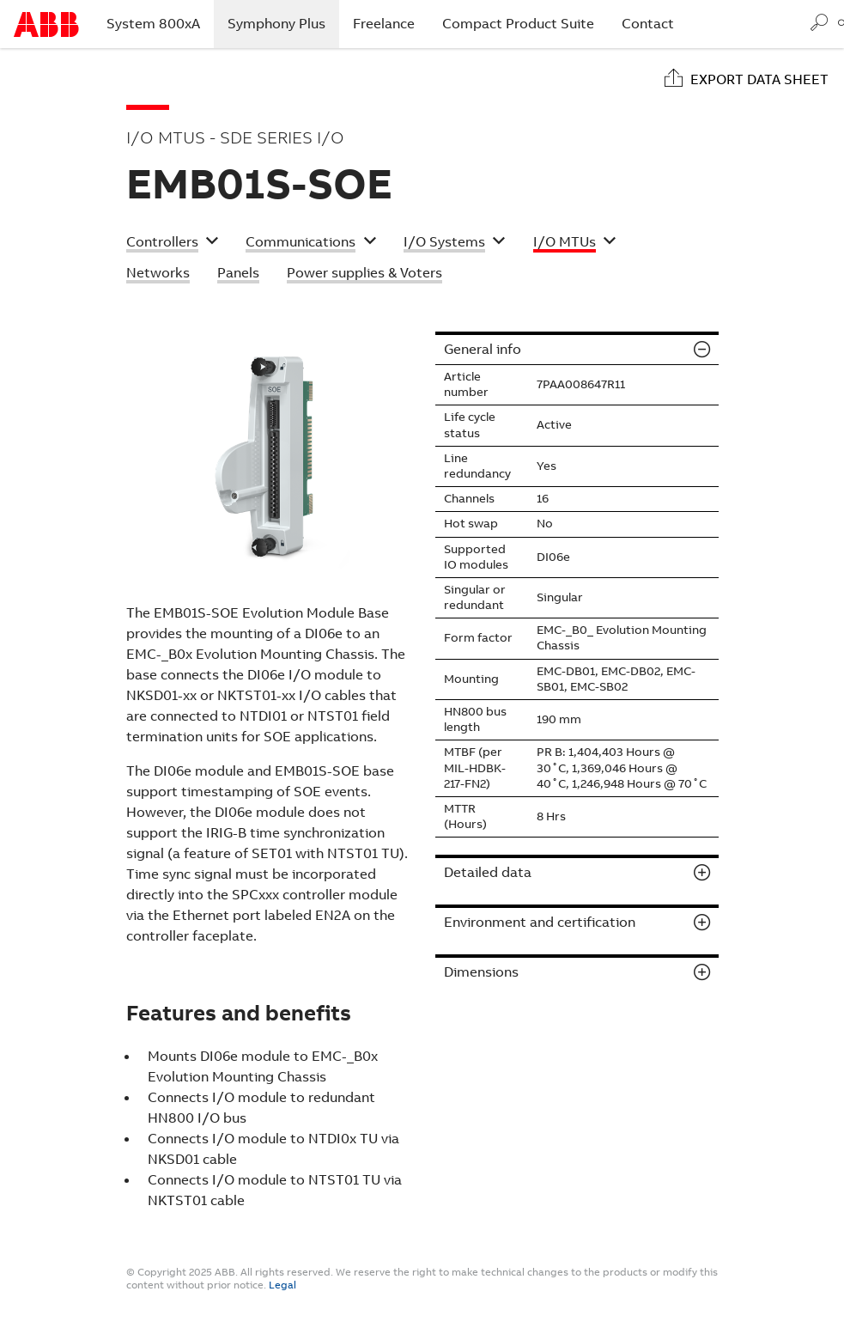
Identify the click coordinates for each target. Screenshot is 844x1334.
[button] (172, 243)
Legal (282, 1285)
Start (46, 24)
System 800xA (153, 24)
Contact (648, 24)
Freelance (384, 24)
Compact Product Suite (518, 24)
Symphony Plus (283, 23)
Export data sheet (759, 79)
